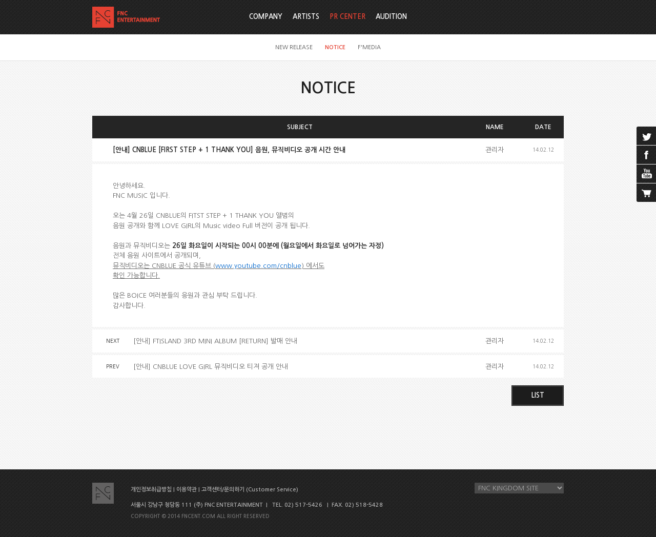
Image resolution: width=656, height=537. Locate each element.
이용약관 (186, 489)
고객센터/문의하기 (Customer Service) (249, 489)
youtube (646, 173)
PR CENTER (347, 16)
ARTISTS (306, 16)
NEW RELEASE (294, 47)
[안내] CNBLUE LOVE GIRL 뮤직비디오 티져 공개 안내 (210, 366)
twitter (646, 136)
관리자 (494, 150)
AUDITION (391, 16)
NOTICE (335, 47)
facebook (646, 155)
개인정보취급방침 (151, 489)
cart (646, 192)
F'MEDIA (369, 47)
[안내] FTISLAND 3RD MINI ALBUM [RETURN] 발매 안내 (215, 341)
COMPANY (265, 16)
